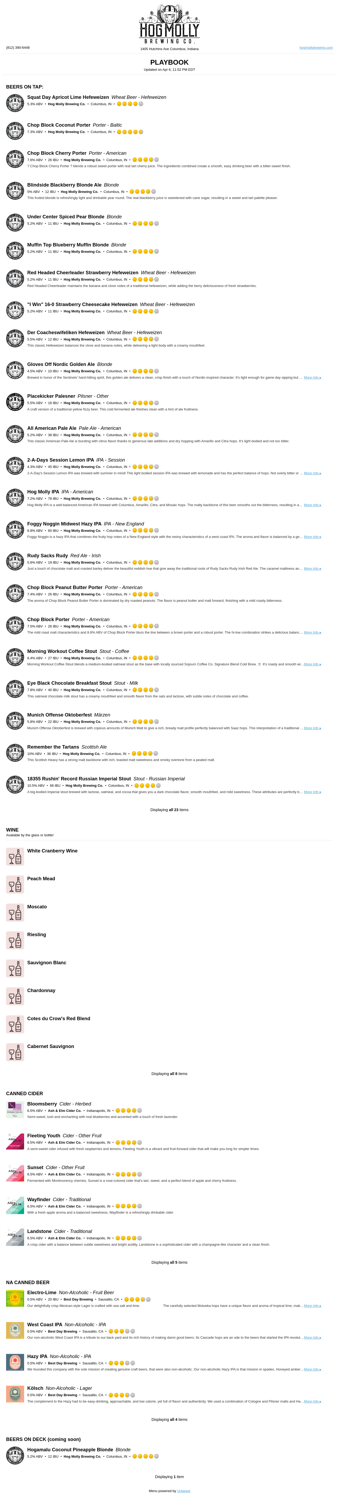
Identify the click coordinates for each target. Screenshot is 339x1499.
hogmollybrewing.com (316, 48)
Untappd (183, 1491)
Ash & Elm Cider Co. (64, 1111)
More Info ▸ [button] (313, 377)
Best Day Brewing (78, 1299)
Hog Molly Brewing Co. (67, 104)
